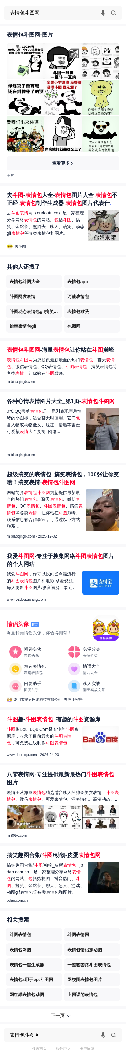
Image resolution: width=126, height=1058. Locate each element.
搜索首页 (39, 1048)
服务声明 (63, 1048)
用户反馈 (86, 1048)
